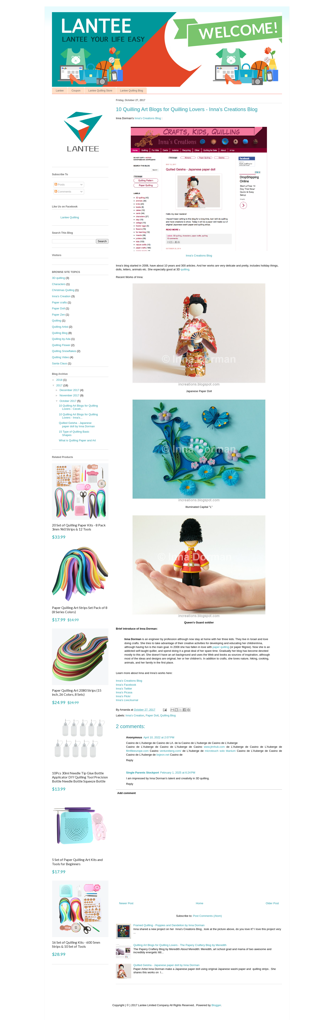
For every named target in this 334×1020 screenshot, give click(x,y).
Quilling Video (60, 357)
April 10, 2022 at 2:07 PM (158, 737)
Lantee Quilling (69, 217)
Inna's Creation (135, 715)
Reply (129, 760)
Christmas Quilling (63, 290)
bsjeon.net (163, 754)
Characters (59, 284)
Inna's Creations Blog (148, 118)
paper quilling (221, 647)
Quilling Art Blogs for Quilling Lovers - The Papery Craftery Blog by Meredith (179, 945)
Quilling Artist (60, 326)
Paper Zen (58, 314)
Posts (60, 184)
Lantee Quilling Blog (131, 90)
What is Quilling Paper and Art (77, 440)
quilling (185, 269)
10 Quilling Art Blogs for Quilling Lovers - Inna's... (78, 416)
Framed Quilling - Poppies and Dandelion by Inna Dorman (168, 925)
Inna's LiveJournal (127, 700)
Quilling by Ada (61, 338)
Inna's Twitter (124, 688)
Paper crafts (59, 302)
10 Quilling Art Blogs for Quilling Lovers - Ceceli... (78, 407)
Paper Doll (152, 715)
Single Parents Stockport (142, 772)
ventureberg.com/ (170, 750)
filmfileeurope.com (137, 750)
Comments (63, 191)
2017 (59, 385)
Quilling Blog (168, 715)
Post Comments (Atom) (207, 915)
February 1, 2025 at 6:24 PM (177, 772)
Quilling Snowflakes (64, 351)
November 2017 (70, 395)
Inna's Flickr (123, 696)
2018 (59, 379)
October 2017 (68, 401)
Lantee (60, 90)
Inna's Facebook (126, 684)
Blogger (216, 1005)
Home (199, 903)
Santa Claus (59, 363)
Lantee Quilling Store (100, 90)
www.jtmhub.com (214, 746)
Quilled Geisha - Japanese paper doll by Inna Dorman (166, 965)
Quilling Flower (61, 345)
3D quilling (58, 278)
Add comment (126, 793)
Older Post (272, 903)
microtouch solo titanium (220, 750)
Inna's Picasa (124, 692)
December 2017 (70, 390)
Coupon (76, 90)
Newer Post (126, 903)
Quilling (56, 320)
